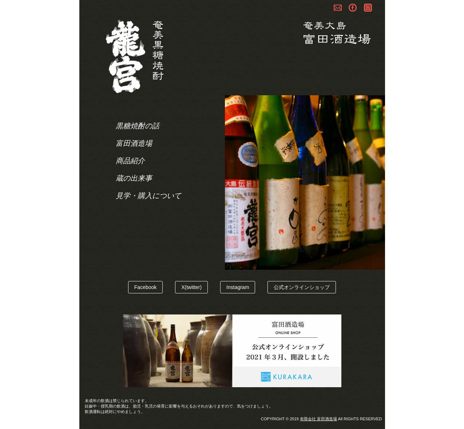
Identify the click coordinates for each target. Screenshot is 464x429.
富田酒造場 (134, 143)
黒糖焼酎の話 (137, 126)
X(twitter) (191, 287)
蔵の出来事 (134, 178)
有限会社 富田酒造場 (318, 419)
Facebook (145, 287)
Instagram (237, 287)
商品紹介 (130, 161)
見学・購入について (148, 196)
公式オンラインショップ (302, 287)
